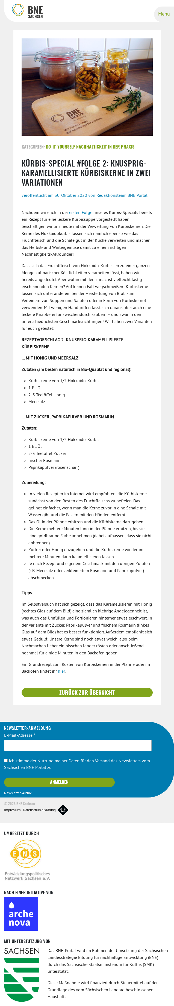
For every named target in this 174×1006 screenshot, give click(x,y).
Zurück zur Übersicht (87, 692)
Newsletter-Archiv (17, 793)
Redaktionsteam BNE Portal (122, 195)
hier (61, 671)
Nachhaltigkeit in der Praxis (105, 147)
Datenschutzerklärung (39, 810)
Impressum (12, 810)
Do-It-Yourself (60, 147)
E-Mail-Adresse (19, 735)
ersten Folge (80, 212)
